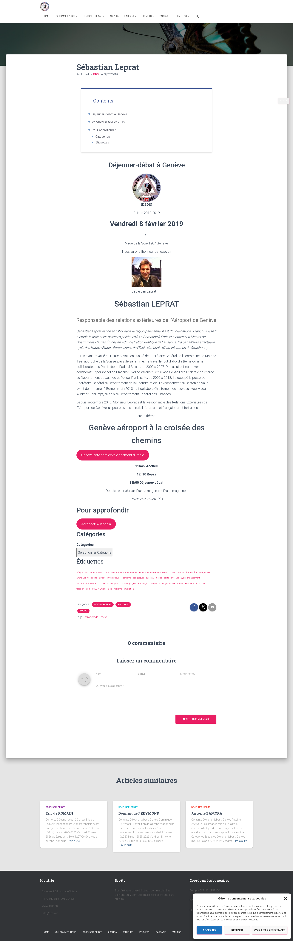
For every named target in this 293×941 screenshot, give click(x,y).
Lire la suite (73, 840)
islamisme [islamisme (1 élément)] (126, 583)
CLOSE (283, 101)
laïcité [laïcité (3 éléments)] (166, 583)
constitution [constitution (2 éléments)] (116, 577)
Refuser (237, 930)
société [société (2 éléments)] (172, 588)
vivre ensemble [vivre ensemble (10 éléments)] (105, 594)
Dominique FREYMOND (138, 813)
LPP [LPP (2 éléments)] (177, 583)
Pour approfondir (109, 130)
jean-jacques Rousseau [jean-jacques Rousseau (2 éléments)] (143, 583)
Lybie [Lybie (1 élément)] (183, 583)
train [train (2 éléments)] (88, 594)
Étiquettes (108, 142)
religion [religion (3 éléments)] (145, 588)
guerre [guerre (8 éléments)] (94, 583)
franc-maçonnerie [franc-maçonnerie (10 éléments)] (202, 577)
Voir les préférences (269, 930)
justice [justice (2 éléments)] (159, 583)
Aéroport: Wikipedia (97, 528)
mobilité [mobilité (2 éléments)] (101, 588)
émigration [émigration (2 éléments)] (129, 594)
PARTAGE (166, 16)
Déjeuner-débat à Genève (115, 114)
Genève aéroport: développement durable (116, 458)
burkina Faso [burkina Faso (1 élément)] (96, 577)
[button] (285, 898)
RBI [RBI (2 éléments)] (139, 588)
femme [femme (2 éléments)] (189, 577)
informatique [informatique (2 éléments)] (113, 583)
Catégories (108, 136)
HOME (46, 16)
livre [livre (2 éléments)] (172, 583)
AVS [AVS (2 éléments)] (86, 577)
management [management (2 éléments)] (193, 583)
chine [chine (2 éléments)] (106, 577)
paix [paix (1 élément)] (116, 588)
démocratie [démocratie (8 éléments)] (144, 577)
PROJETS (148, 16)
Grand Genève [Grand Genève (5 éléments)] (82, 583)
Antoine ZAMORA (206, 813)
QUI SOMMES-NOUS (66, 16)
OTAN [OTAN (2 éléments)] (110, 588)
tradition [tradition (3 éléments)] (80, 594)
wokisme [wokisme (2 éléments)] (118, 594)
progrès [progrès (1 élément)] (132, 588)
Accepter (210, 930)
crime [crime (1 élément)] (126, 577)
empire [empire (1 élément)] (181, 577)
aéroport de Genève (95, 621)
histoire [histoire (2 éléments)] (101, 583)
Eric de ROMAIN (59, 813)
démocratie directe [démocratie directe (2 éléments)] (158, 577)
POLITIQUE (123, 609)
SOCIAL (83, 616)
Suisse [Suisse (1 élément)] (180, 588)
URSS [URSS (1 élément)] (94, 594)
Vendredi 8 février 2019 (114, 122)
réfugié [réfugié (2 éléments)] (154, 588)
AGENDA (114, 16)
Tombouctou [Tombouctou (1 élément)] (201, 588)
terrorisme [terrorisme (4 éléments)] (189, 588)
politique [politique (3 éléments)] (124, 588)
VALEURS (130, 16)
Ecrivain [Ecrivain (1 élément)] (172, 577)
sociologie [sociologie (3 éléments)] (163, 588)
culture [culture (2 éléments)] (133, 577)
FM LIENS (183, 16)
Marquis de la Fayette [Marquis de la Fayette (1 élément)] (86, 588)
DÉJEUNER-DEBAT (93, 16)
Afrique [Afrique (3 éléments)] (79, 577)
